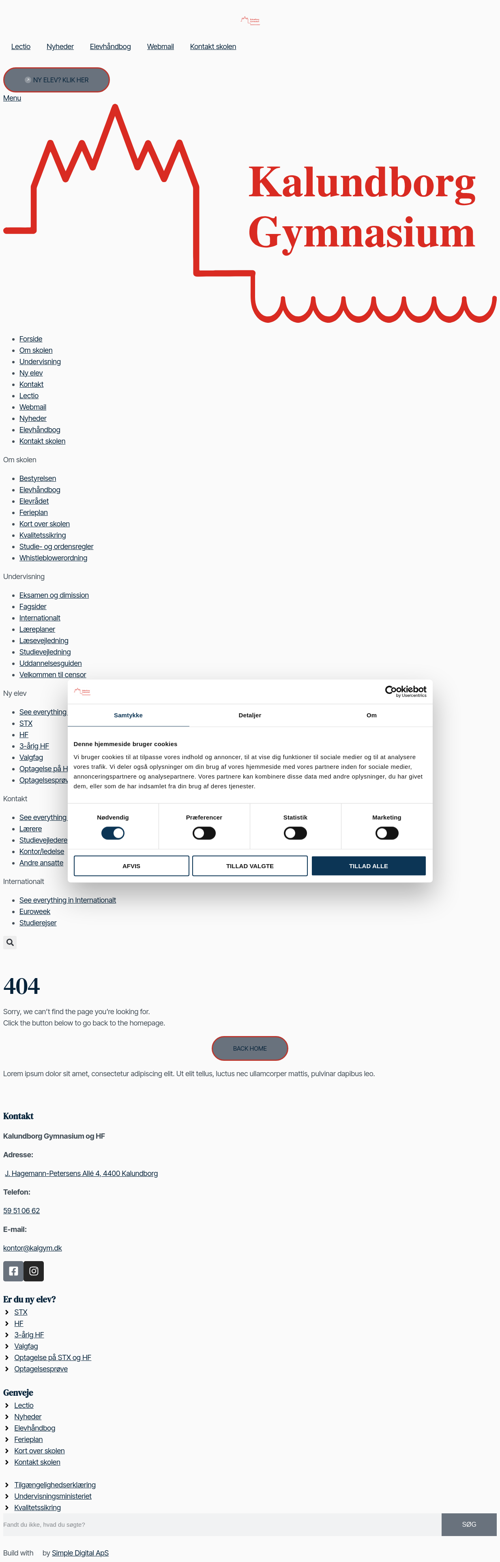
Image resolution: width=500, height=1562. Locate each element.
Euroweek (34, 911)
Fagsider (33, 606)
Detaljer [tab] (250, 715)
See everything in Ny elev (59, 712)
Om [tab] (372, 715)
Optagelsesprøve (46, 780)
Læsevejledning (44, 640)
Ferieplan (33, 512)
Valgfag (31, 757)
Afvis (131, 865)
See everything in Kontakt (59, 817)
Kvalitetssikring (42, 535)
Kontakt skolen (213, 46)
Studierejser (38, 922)
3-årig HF (34, 746)
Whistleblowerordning (53, 558)
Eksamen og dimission (54, 595)
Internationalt (39, 618)
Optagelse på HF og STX (58, 768)
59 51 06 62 (21, 1210)
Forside (30, 339)
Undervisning (40, 361)
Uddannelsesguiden (50, 663)
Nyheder (60, 46)
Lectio (20, 46)
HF (23, 734)
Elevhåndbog (110, 46)
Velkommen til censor (52, 674)
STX (25, 723)
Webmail (160, 46)
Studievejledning (45, 652)
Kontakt (31, 384)
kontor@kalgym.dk (32, 1248)
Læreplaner (37, 629)
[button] (10, 942)
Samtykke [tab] (128, 715)
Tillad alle (368, 865)
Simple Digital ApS (80, 1553)
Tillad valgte (250, 865)
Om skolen (36, 350)
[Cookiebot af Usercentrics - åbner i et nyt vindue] (391, 692)
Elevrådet (34, 501)
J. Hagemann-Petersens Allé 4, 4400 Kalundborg (81, 1173)
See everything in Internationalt (67, 900)
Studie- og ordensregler (56, 546)
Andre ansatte (41, 862)
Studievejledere (43, 840)
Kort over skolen (44, 523)
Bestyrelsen (37, 478)
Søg (469, 1524)
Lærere (30, 828)
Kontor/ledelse (41, 851)
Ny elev (31, 373)
